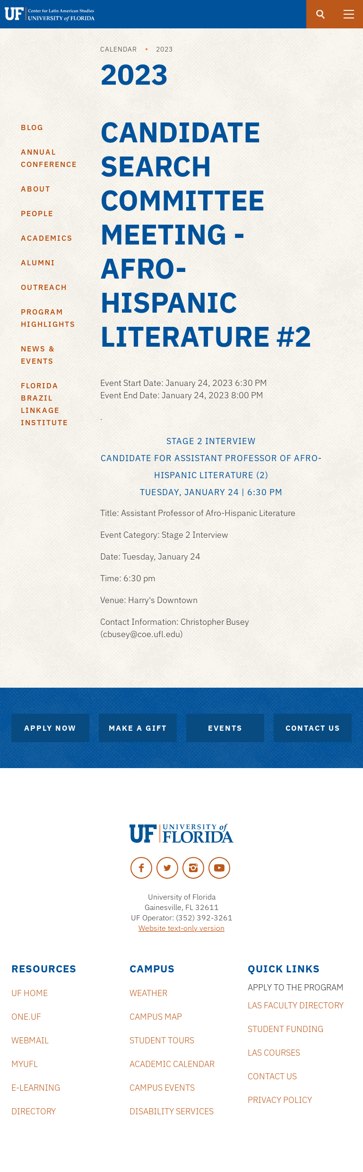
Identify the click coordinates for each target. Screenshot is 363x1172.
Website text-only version (181, 928)
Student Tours (162, 1040)
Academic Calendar (172, 1063)
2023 (164, 49)
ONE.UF (26, 1016)
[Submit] (320, 14)
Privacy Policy (280, 1099)
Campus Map (156, 1016)
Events (225, 728)
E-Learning (35, 1087)
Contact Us (312, 728)
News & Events (38, 355)
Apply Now (50, 728)
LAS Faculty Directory (296, 1005)
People (37, 213)
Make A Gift (138, 728)
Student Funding (285, 1028)
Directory (33, 1111)
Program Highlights (48, 318)
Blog (32, 127)
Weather (148, 993)
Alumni (38, 262)
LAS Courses (274, 1052)
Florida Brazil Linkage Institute (44, 404)
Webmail (30, 1040)
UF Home (29, 993)
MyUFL (24, 1063)
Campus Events (162, 1087)
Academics (47, 238)
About (36, 188)
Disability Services (172, 1111)
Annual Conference (49, 158)
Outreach (44, 287)
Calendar (118, 49)
